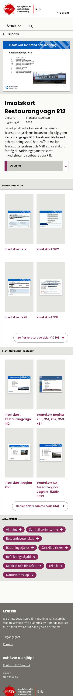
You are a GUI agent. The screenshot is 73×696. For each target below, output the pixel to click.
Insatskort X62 (47, 249)
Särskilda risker (52, 548)
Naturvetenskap (17, 575)
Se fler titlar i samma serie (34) (37, 506)
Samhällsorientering (43, 529)
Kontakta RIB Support (16, 665)
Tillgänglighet (11, 637)
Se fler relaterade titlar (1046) (38, 337)
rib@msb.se (10, 676)
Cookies (8, 644)
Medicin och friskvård (21, 566)
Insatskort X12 (15, 249)
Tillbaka (13, 34)
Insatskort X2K (16, 317)
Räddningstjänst (17, 548)
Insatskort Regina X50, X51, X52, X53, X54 (50, 419)
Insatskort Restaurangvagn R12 (18, 419)
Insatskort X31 (47, 317)
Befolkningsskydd (18, 557)
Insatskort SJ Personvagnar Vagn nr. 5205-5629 (48, 489)
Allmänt (11, 529)
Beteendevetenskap (20, 538)
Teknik (53, 566)
